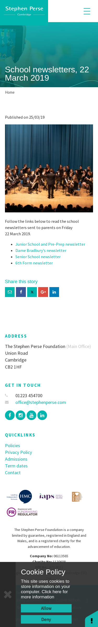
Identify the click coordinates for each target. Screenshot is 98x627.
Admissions (16, 459)
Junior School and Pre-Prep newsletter (50, 244)
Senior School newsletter (38, 256)
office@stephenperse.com (35, 402)
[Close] (8, 594)
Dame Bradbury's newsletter (40, 250)
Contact (13, 473)
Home (10, 92)
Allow (46, 608)
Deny (46, 619)
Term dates (16, 466)
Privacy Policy (18, 452)
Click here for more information (44, 594)
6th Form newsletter (34, 262)
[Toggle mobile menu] (87, 11)
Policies (12, 445)
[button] (91, 618)
